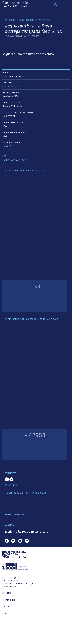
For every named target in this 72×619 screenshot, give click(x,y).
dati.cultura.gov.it (10, 580)
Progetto (6, 593)
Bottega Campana (10, 86)
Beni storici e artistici (34, 20)
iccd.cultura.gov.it (10, 577)
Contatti (6, 606)
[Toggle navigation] (56, 5)
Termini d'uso (8, 599)
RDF (4, 156)
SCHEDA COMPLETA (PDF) (14, 160)
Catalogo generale (15, 4)
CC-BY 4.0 (7, 145)
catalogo (10, 20)
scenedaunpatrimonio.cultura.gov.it (19, 583)
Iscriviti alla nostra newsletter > (27, 531)
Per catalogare (9, 586)
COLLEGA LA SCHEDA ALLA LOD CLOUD (27, 493)
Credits (5, 613)
